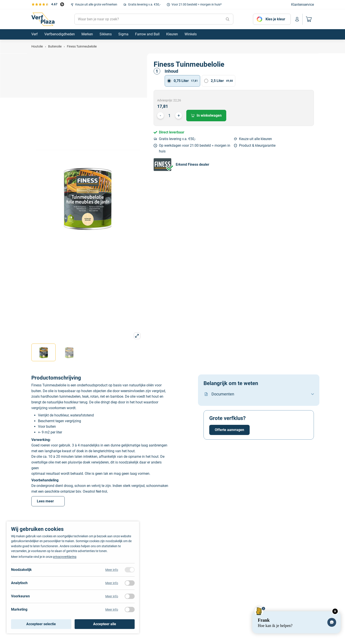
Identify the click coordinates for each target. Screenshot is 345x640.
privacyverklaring (64, 556)
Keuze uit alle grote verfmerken (96, 4)
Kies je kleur (275, 19)
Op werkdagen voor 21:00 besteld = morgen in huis (194, 148)
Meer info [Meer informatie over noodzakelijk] (111, 570)
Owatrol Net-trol (95, 491)
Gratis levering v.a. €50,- (144, 4)
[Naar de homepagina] (43, 19)
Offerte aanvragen (229, 430)
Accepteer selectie (41, 624)
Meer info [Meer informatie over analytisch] (111, 583)
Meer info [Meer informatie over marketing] (111, 609)
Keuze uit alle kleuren (255, 139)
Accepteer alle (104, 624)
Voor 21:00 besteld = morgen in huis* (197, 4)
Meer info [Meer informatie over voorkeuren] (111, 596)
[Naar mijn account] (297, 19)
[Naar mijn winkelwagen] (308, 19)
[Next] (337, 568)
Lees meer (48, 501)
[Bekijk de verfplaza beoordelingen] (47, 4)
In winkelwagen (206, 115)
